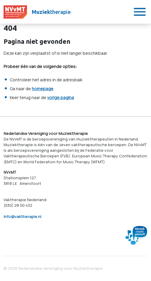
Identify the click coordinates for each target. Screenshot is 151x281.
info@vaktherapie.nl (22, 216)
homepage (42, 88)
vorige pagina (60, 97)
